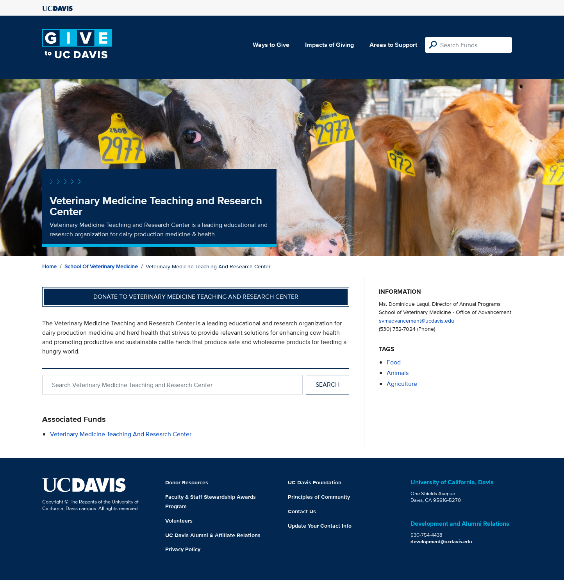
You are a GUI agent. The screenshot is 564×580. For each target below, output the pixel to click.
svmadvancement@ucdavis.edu (416, 320)
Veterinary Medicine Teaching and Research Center (120, 434)
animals (398, 372)
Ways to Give (271, 44)
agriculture (402, 383)
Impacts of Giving (329, 44)
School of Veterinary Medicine (101, 266)
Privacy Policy (182, 549)
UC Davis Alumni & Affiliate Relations (213, 535)
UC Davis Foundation (314, 482)
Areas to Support (393, 44)
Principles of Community (319, 497)
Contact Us (302, 511)
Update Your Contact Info (320, 526)
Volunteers (179, 521)
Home (49, 266)
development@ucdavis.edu (441, 541)
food (394, 362)
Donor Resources (186, 482)
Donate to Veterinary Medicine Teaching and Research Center (195, 296)
